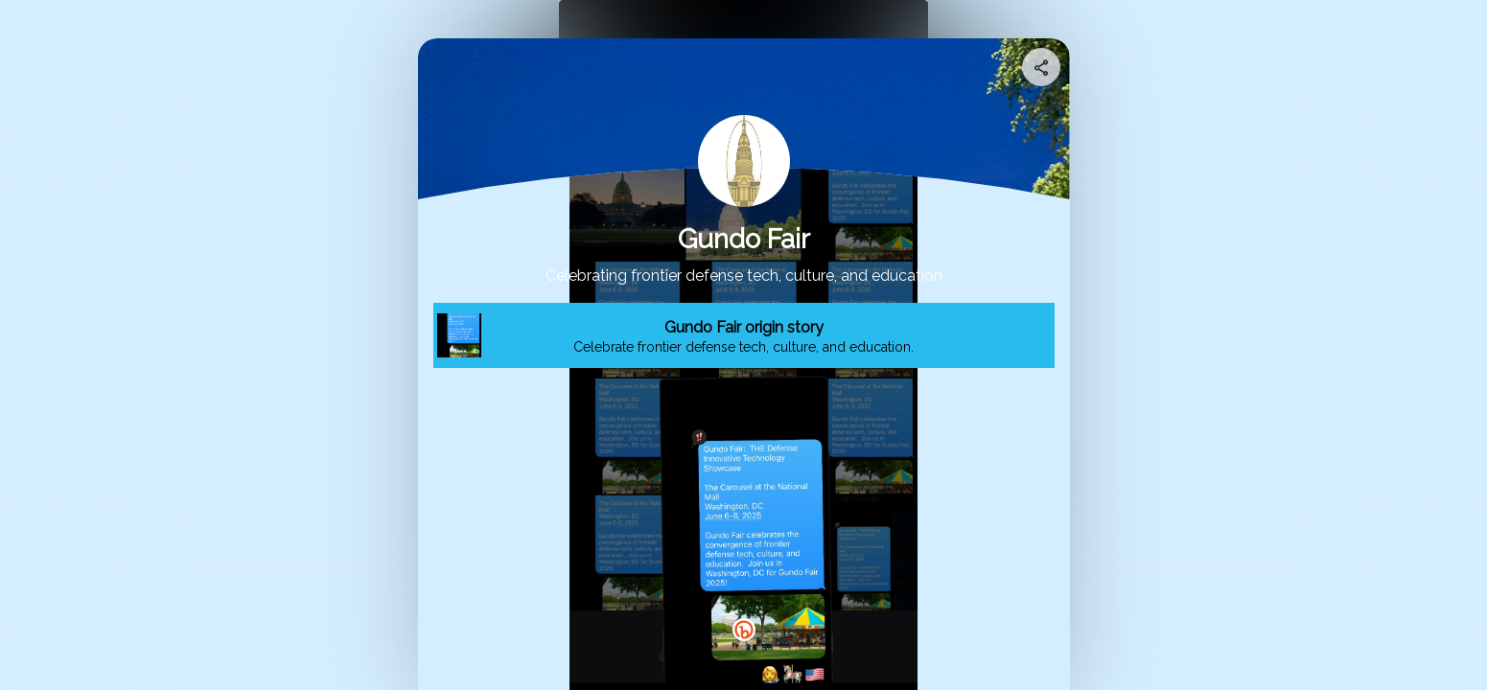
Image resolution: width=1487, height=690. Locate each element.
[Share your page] (1041, 67)
